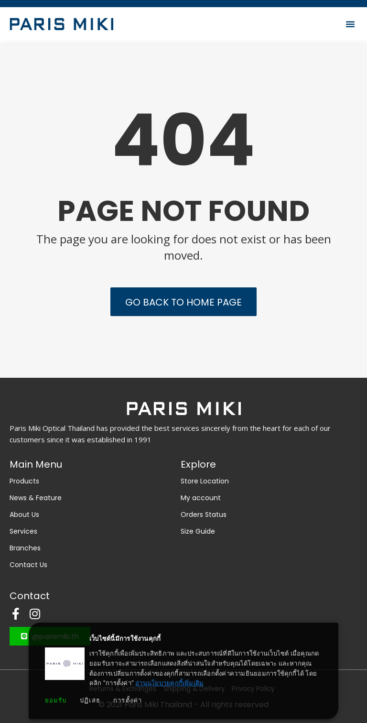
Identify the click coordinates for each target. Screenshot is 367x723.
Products (27, 481)
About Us (24, 514)
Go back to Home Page (183, 302)
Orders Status (204, 514)
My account (201, 498)
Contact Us (28, 565)
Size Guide (198, 531)
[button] (350, 26)
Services (23, 531)
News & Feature (36, 498)
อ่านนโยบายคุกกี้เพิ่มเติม (169, 683)
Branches (25, 548)
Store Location (205, 481)
